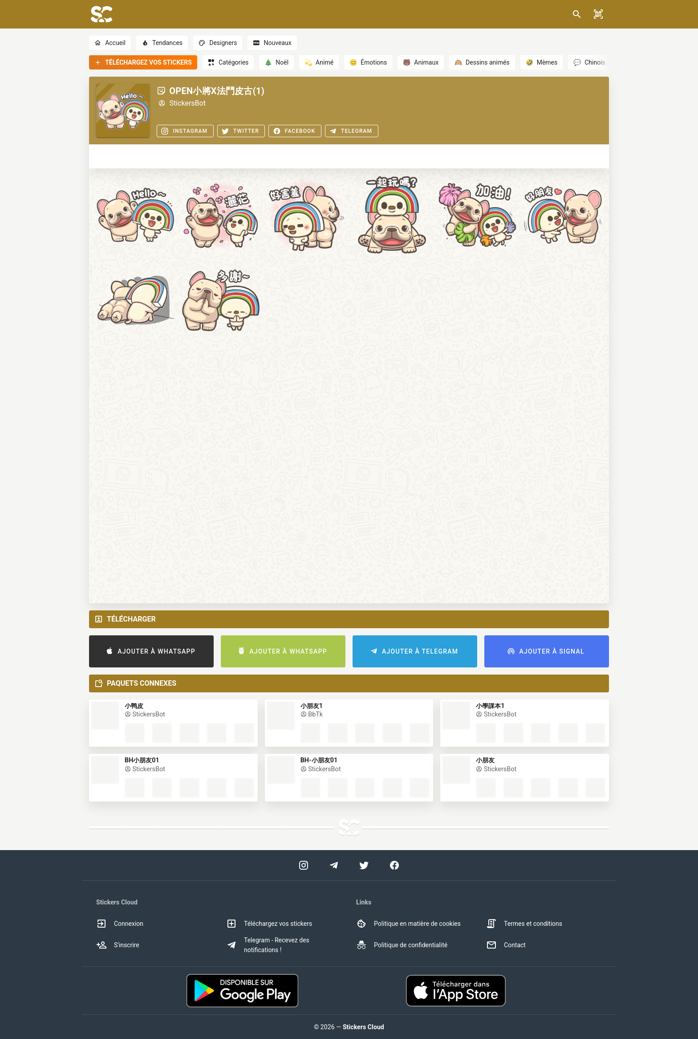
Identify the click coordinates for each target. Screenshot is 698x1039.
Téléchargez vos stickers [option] (269, 923)
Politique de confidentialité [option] (401, 945)
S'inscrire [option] (117, 945)
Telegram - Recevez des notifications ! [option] (267, 945)
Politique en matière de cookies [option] (408, 923)
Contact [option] (506, 945)
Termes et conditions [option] (524, 923)
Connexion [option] (119, 923)
